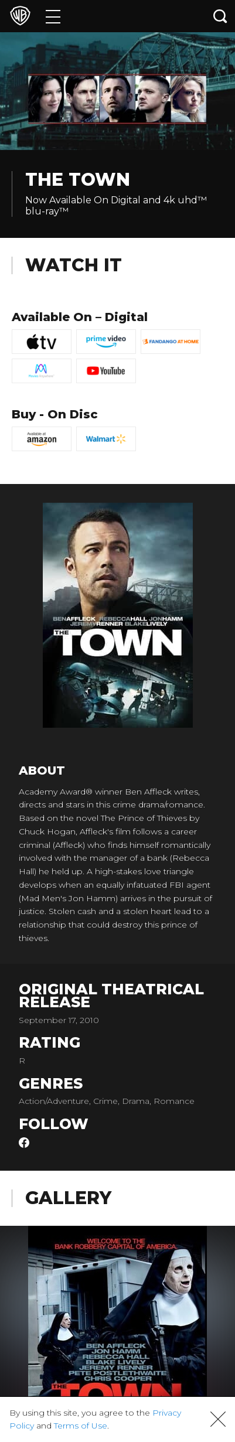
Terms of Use (80, 1425)
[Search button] (220, 16)
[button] (218, 1419)
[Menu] (53, 16)
